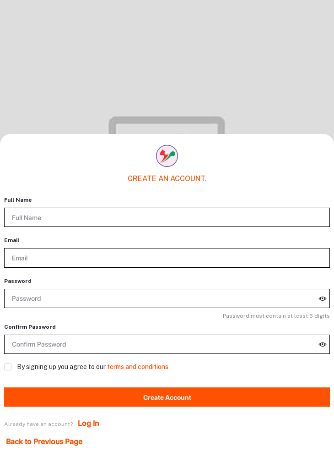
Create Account (167, 397)
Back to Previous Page (44, 441)
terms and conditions (137, 366)
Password (18, 281)
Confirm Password (30, 327)
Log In (88, 423)
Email (11, 240)
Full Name (18, 200)
